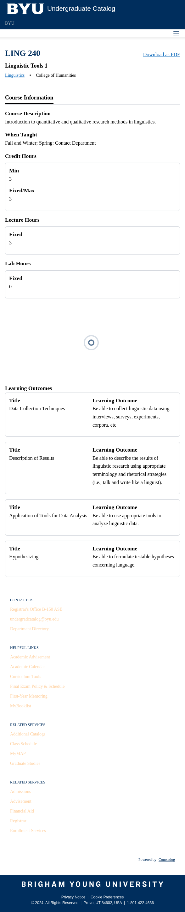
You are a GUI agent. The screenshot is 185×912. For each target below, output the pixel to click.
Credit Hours (20, 156)
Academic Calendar (27, 666)
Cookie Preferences (107, 897)
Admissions (20, 791)
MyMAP (18, 753)
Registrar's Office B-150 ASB (36, 609)
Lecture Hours (22, 220)
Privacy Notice (73, 897)
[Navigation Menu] (176, 33)
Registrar (18, 821)
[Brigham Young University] (92, 884)
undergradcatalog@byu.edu (34, 619)
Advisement (20, 801)
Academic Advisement (30, 657)
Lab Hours (18, 263)
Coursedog (167, 859)
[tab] (29, 98)
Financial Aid (22, 811)
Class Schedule (23, 743)
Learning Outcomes (28, 388)
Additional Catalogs (27, 734)
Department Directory (29, 629)
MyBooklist (20, 706)
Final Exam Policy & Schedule (37, 686)
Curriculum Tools (25, 676)
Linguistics (15, 75)
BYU (9, 23)
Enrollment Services (28, 830)
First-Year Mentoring (29, 696)
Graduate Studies (25, 763)
